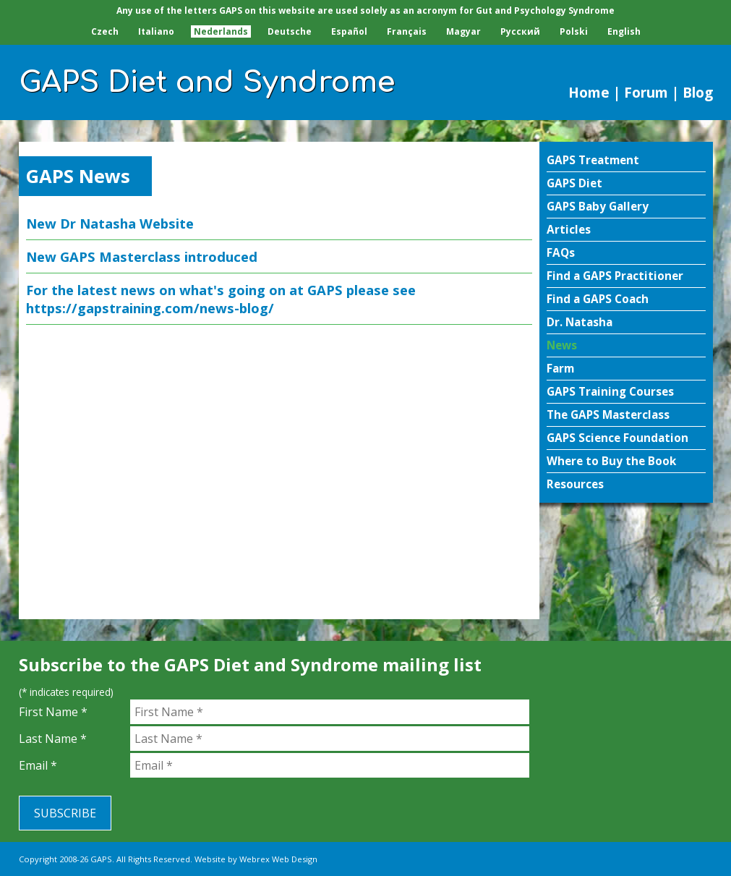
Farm (560, 368)
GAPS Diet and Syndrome (207, 82)
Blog (698, 92)
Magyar (463, 31)
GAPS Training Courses (610, 391)
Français (407, 31)
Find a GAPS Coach (598, 299)
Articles (569, 229)
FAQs (561, 252)
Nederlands (221, 31)
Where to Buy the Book (611, 461)
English (624, 31)
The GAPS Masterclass (608, 414)
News (562, 345)
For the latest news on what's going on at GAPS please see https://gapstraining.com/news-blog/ (221, 299)
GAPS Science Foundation (617, 438)
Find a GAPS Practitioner (615, 276)
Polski (574, 31)
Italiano (156, 31)
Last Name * (53, 739)
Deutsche (290, 31)
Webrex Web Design (278, 859)
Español (349, 31)
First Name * (53, 712)
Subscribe (65, 813)
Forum (646, 92)
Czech (105, 31)
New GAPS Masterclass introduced (141, 256)
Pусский (520, 31)
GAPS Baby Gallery (598, 206)
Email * (38, 765)
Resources (575, 484)
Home (589, 92)
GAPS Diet (574, 183)
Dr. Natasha (579, 322)
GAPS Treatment (593, 160)
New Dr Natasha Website (110, 223)
